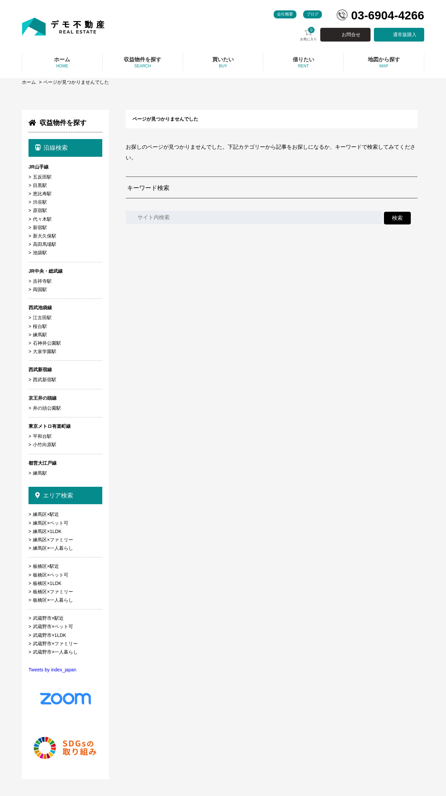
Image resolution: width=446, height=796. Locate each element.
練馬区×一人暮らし (53, 548)
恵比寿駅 (42, 193)
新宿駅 (40, 227)
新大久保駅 (44, 236)
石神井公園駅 (47, 343)
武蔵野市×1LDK (49, 635)
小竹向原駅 (44, 444)
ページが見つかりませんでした (76, 82)
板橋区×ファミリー (53, 591)
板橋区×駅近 (46, 566)
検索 (397, 218)
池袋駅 (40, 252)
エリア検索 (54, 495)
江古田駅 (42, 317)
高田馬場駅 (44, 244)
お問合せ (351, 34)
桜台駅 (40, 326)
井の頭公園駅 (47, 408)
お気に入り (308, 34)
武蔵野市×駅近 (48, 618)
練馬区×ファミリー (53, 539)
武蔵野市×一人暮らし (55, 652)
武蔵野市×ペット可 (53, 626)
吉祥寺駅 (42, 281)
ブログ (312, 14)
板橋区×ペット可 (50, 575)
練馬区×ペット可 (50, 523)
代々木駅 (42, 219)
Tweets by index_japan (52, 669)
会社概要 (285, 14)
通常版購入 (404, 34)
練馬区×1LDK (47, 531)
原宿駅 (40, 210)
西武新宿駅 (44, 379)
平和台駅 (42, 436)
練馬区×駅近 (46, 514)
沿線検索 (51, 147)
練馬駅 (40, 334)
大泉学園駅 (44, 351)
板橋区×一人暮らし (53, 600)
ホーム (29, 82)
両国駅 (40, 289)
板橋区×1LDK (47, 583)
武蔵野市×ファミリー (55, 643)
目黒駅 (40, 185)
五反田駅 (42, 177)
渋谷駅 (40, 202)
